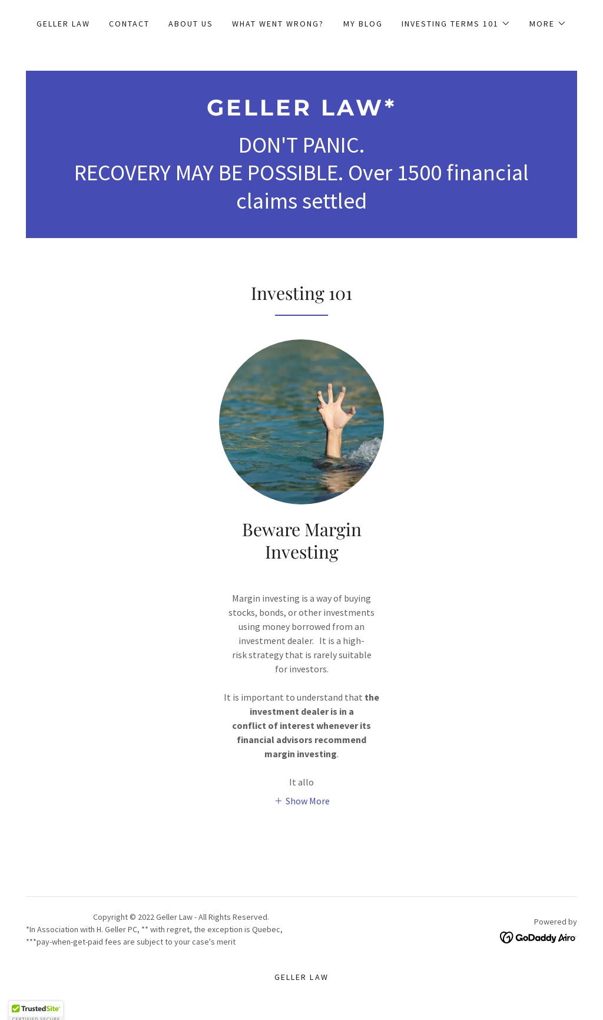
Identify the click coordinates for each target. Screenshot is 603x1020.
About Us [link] (190, 23)
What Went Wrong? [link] (278, 23)
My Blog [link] (363, 23)
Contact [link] (129, 23)
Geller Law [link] (63, 23)
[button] (456, 23)
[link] (301, 112)
